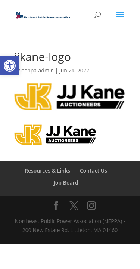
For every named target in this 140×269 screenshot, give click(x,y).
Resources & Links (47, 170)
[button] (9, 65)
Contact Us (93, 170)
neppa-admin (37, 70)
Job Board (66, 182)
